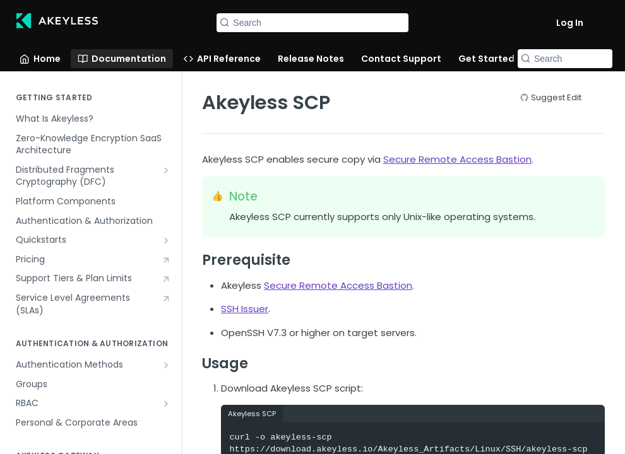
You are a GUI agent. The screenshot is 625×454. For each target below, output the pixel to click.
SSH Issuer (244, 308)
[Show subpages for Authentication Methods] (166, 365)
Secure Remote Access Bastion (457, 159)
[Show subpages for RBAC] (166, 404)
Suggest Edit (556, 97)
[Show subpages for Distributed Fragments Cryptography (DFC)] (166, 170)
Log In (569, 22)
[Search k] (312, 22)
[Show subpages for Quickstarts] (166, 240)
